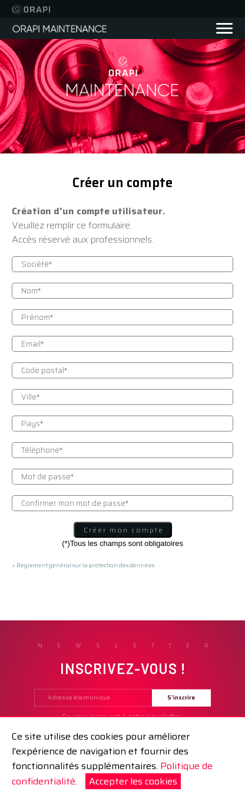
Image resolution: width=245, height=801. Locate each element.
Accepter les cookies (133, 781)
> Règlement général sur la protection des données (83, 565)
